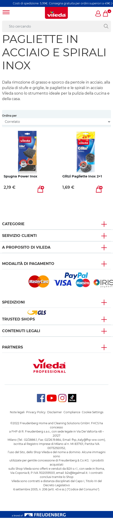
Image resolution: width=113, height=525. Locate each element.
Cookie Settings (92, 412)
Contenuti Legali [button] (21, 331)
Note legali (17, 412)
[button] (98, 14)
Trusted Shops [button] (18, 319)
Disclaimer (54, 412)
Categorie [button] (13, 224)
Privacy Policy (36, 412)
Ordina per (9, 115)
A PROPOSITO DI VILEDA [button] (26, 247)
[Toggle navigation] (6, 13)
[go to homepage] (56, 13)
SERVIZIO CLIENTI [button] (19, 235)
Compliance (71, 412)
